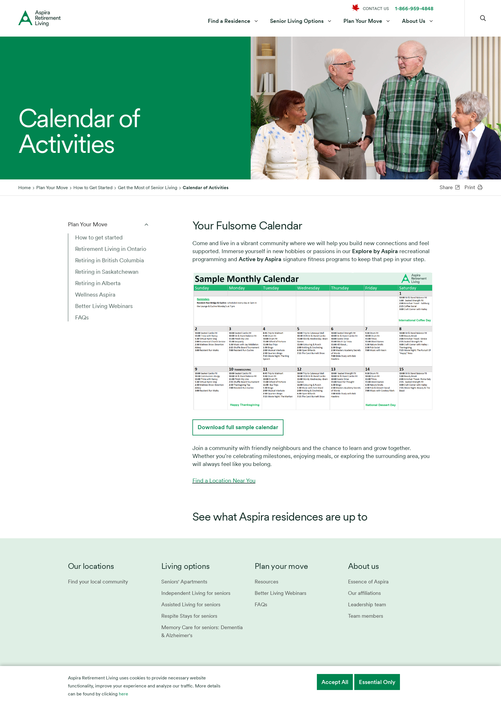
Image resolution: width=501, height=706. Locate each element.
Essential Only (377, 682)
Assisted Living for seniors (190, 604)
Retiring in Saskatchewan (106, 271)
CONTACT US (376, 8)
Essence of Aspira (368, 582)
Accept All (334, 682)
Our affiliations (364, 593)
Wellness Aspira (95, 294)
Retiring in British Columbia (109, 260)
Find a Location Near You (223, 480)
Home (24, 187)
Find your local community (98, 582)
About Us (413, 21)
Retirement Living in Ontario (110, 248)
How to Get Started (92, 187)
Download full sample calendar (238, 427)
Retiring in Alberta (97, 283)
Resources (266, 582)
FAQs (82, 317)
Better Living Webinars (104, 306)
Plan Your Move (362, 21)
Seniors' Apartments (184, 582)
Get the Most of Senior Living (147, 187)
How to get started (99, 237)
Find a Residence (229, 21)
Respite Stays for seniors (189, 616)
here (123, 694)
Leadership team (367, 604)
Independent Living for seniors (195, 593)
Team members (365, 616)
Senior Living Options (297, 21)
